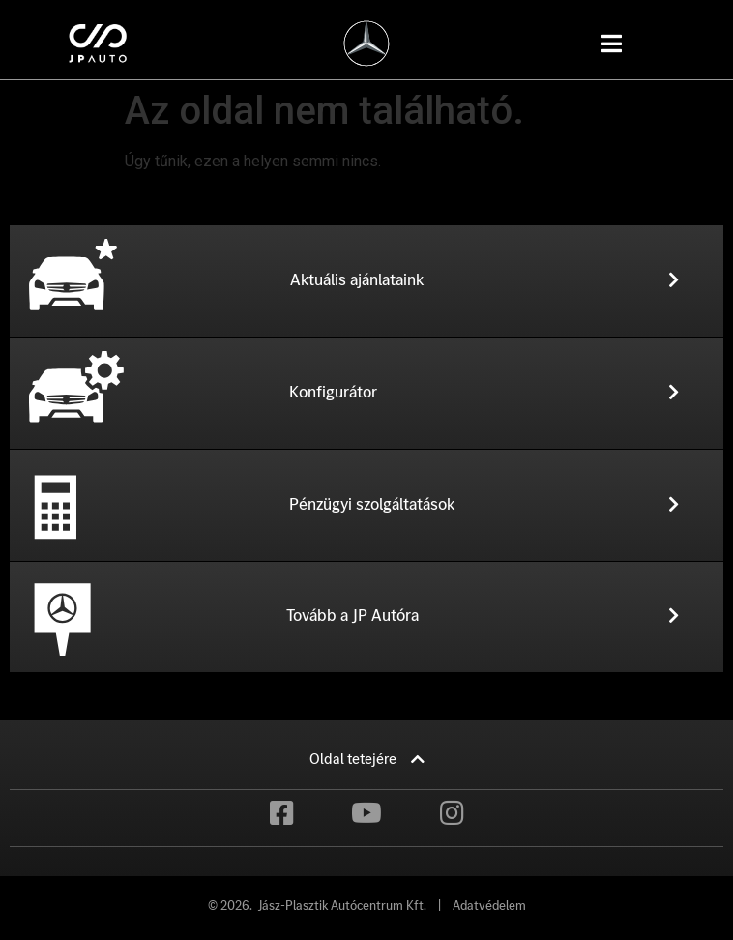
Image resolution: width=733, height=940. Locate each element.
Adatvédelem (489, 905)
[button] (401, 280)
